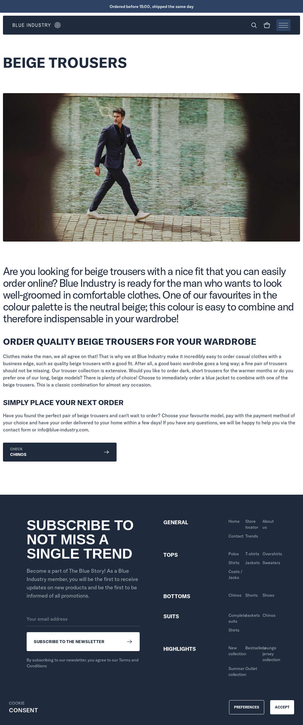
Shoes (268, 595)
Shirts (233, 562)
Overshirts (269, 553)
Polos (233, 553)
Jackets (252, 562)
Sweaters (269, 562)
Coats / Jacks (235, 574)
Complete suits (235, 618)
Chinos (234, 595)
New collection (235, 650)
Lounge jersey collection (269, 653)
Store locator (251, 524)
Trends (251, 536)
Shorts (251, 595)
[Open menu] (283, 25)
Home (234, 521)
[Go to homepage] (82, 25)
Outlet (251, 668)
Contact (235, 536)
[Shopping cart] (266, 25)
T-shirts (252, 553)
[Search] (253, 25)
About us (268, 524)
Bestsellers (252, 647)
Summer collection (235, 671)
